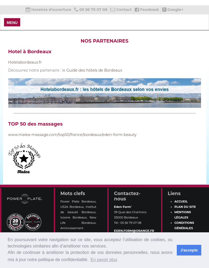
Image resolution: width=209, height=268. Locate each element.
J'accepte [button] (189, 250)
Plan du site (185, 207)
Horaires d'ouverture (48, 9)
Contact (121, 9)
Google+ (172, 9)
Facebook (147, 9)
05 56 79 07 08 (90, 9)
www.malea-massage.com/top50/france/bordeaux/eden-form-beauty (72, 134)
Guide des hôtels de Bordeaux (94, 70)
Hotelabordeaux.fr (25, 62)
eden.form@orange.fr (134, 231)
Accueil (181, 201)
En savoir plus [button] (104, 259)
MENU (12, 22)
